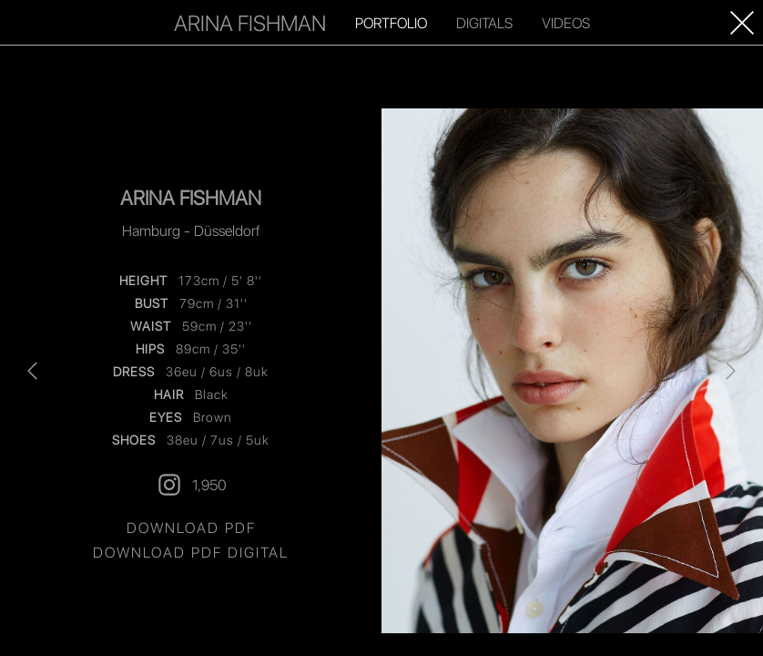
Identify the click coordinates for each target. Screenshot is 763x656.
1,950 (191, 484)
